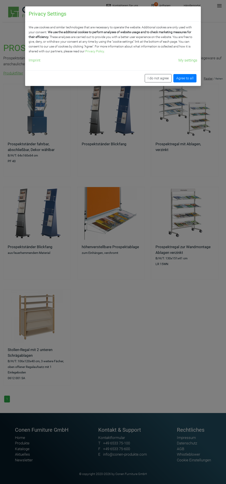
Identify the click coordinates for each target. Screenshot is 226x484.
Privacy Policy (94, 51)
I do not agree (158, 78)
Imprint (34, 60)
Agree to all (185, 78)
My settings (187, 60)
